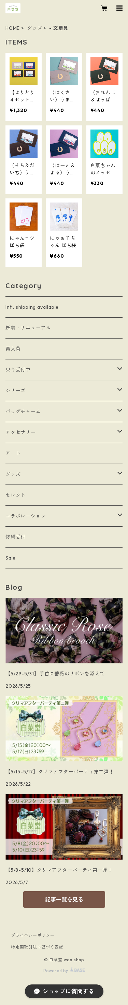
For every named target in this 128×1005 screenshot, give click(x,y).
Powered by (64, 970)
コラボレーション (25, 516)
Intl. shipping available (32, 307)
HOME (12, 28)
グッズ (34, 28)
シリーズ (15, 391)
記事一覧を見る (64, 899)
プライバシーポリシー (33, 935)
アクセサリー (20, 432)
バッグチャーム (23, 411)
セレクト (15, 495)
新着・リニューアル (28, 328)
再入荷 (12, 349)
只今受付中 (18, 370)
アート (12, 453)
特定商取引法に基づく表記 (37, 946)
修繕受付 (15, 537)
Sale (10, 558)
